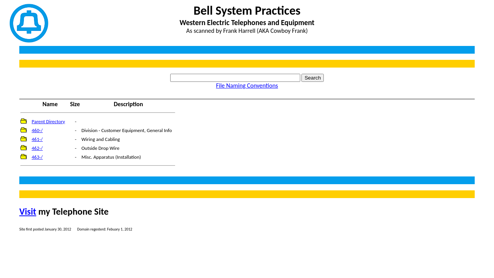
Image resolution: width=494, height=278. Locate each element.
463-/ (37, 157)
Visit (27, 211)
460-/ (37, 130)
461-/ (37, 139)
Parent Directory (48, 121)
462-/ (37, 148)
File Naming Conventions (247, 85)
